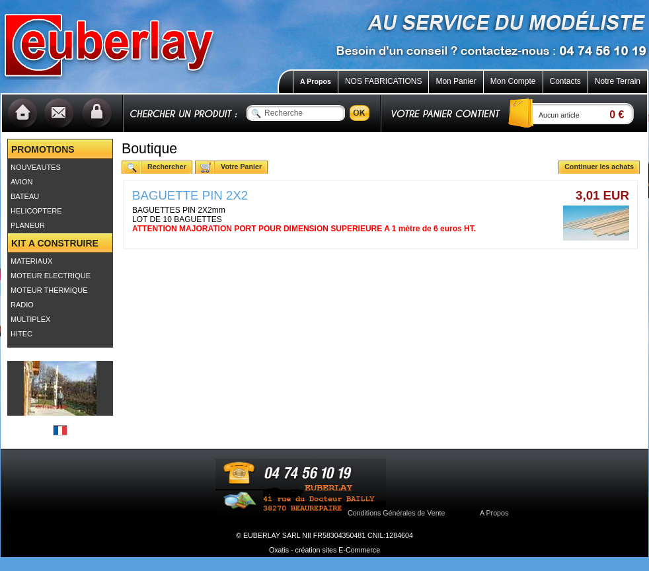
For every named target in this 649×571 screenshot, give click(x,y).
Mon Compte (513, 81)
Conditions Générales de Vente (396, 513)
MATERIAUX (31, 261)
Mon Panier (456, 81)
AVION (21, 182)
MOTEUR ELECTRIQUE (51, 276)
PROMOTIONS (43, 149)
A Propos (315, 81)
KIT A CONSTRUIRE (54, 243)
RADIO (22, 305)
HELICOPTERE (36, 211)
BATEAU (25, 196)
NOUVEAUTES (36, 167)
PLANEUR (28, 225)
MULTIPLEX (30, 319)
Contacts (565, 81)
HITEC (21, 334)
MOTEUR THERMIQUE (49, 290)
